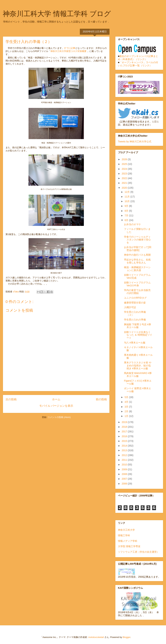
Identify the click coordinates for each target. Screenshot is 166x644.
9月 (126, 206)
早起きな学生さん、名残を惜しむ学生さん (137, 261)
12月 (127, 192)
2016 (125, 436)
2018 (125, 426)
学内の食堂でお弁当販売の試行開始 (137, 291)
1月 (126, 416)
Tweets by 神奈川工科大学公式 (134, 141)
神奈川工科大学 (126, 529)
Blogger (126, 637)
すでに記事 (69, 48)
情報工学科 (124, 535)
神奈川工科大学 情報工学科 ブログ (57, 13)
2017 (125, 431)
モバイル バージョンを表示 (56, 405)
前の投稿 (101, 399)
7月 (126, 215)
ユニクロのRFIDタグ (135, 297)
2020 (125, 187)
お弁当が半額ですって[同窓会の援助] (137, 249)
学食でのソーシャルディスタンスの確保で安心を (137, 239)
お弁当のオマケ (132, 224)
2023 (125, 173)
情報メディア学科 (127, 541)
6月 (126, 220)
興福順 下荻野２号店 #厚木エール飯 (137, 326)
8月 (126, 210)
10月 (127, 201)
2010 (125, 464)
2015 (125, 441)
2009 (125, 469)
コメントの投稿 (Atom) (59, 417)
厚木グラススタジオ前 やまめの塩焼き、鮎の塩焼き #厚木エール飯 (137, 365)
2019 (125, 422)
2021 (125, 183)
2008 (125, 474)
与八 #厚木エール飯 (134, 342)
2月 (126, 411)
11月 (127, 196)
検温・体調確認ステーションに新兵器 (137, 269)
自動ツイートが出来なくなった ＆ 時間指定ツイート (138, 335)
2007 (125, 478)
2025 (125, 164)
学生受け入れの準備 (135, 319)
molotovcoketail (96, 637)
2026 (125, 159)
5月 (126, 397)
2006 (125, 483)
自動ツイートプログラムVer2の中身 (137, 284)
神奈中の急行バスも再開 (137, 254)
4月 (126, 401)
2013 (125, 450)
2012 (125, 455)
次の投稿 (11, 399)
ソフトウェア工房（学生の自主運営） (138, 551)
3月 (126, 406)
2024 (125, 168)
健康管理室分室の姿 (135, 302)
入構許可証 (130, 307)
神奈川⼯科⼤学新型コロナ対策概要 (68, 51)
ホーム (56, 399)
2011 (125, 459)
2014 (125, 445)
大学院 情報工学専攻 (129, 546)
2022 (125, 178)
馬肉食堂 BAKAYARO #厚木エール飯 (138, 374)
